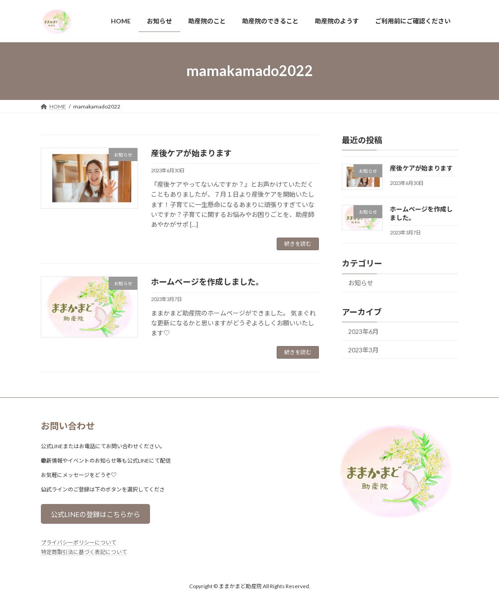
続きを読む (297, 243)
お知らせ (360, 283)
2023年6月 (363, 331)
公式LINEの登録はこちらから (98, 514)
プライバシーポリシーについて (78, 543)
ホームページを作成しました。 (207, 282)
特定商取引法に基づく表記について (84, 552)
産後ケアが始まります (191, 153)
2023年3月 (363, 349)
